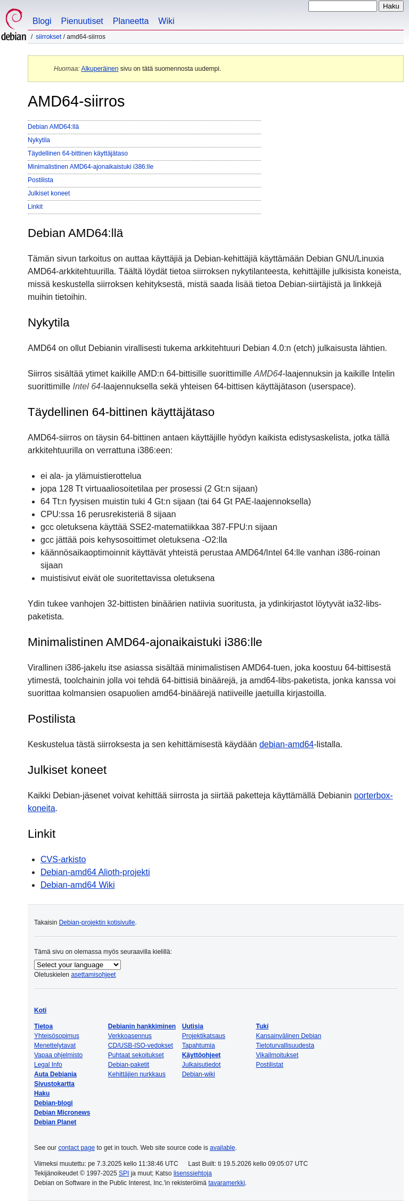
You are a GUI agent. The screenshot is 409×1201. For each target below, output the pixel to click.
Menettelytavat (55, 1045)
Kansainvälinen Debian (288, 1036)
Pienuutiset (82, 21)
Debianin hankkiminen (142, 1026)
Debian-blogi (53, 1103)
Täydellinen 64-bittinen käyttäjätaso (78, 153)
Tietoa (43, 1026)
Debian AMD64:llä (53, 126)
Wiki (166, 21)
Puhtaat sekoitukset (136, 1055)
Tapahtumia (198, 1045)
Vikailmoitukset (277, 1055)
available (222, 1147)
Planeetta (131, 21)
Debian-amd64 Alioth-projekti (95, 872)
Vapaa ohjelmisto (58, 1055)
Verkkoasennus (130, 1036)
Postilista (40, 180)
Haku (42, 1093)
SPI (124, 1173)
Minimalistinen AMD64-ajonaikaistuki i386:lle (90, 166)
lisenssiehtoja (193, 1173)
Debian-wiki (198, 1074)
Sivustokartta (54, 1084)
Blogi (42, 21)
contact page (76, 1147)
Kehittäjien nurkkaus (137, 1074)
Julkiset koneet (49, 193)
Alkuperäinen (99, 68)
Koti (40, 1010)
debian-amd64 (286, 744)
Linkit (35, 206)
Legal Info (48, 1064)
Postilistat (269, 1064)
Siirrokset (48, 36)
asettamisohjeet (93, 974)
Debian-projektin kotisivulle (97, 922)
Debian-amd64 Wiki (77, 884)
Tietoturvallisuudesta (285, 1045)
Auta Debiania (55, 1074)
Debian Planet (55, 1122)
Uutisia (192, 1026)
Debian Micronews (62, 1112)
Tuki (262, 1026)
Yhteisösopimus (56, 1036)
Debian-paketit (128, 1064)
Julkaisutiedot (201, 1064)
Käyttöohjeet (201, 1055)
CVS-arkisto (63, 859)
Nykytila (39, 140)
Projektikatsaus (203, 1036)
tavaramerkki (226, 1183)
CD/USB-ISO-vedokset (140, 1045)
